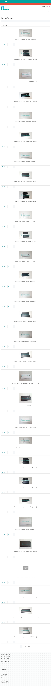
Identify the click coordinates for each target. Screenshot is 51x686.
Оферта (2, 667)
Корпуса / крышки (23, 20)
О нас (2, 663)
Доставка (3, 671)
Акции (2, 666)
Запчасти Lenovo (17, 20)
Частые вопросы (4, 674)
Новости (2, 664)
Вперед (29, 646)
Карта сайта (3, 675)
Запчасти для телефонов (10, 20)
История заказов (4, 681)
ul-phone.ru (4, 20)
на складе (5, 25)
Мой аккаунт (3, 680)
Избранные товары (5, 682)
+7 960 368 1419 (44, 6)
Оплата (2, 673)
